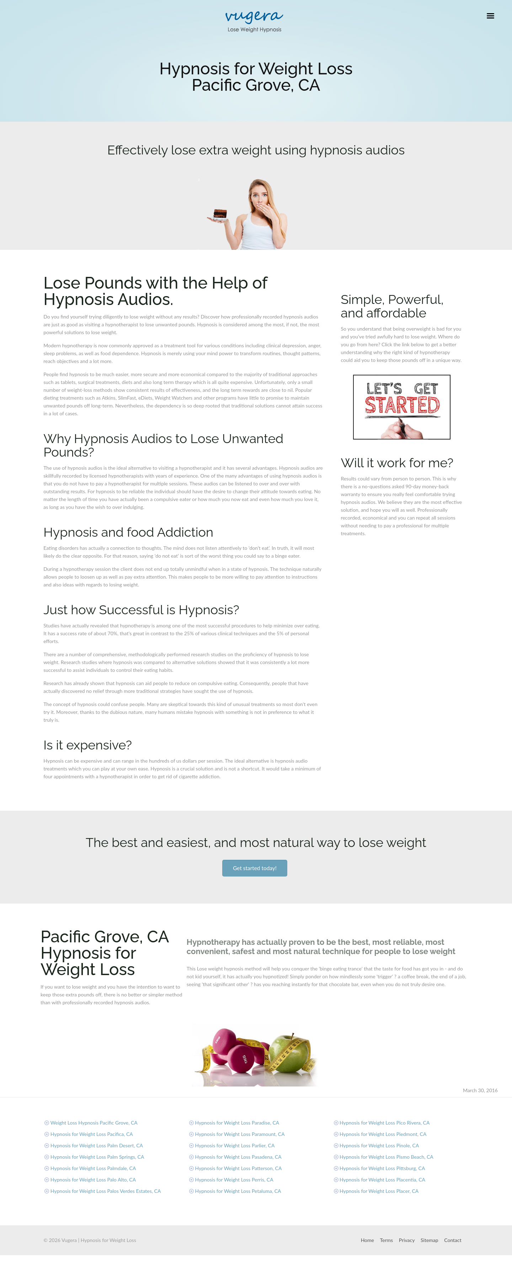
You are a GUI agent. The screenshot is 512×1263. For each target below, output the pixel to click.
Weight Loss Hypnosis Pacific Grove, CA (94, 1123)
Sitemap (429, 1240)
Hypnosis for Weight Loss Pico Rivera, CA (385, 1123)
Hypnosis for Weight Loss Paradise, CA (237, 1123)
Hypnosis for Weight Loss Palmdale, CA (93, 1168)
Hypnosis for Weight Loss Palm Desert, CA (96, 1145)
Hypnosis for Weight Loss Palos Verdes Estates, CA (105, 1191)
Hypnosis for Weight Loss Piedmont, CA (383, 1134)
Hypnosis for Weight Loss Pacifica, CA (91, 1134)
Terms (386, 1240)
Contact (453, 1240)
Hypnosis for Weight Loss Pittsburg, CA (382, 1168)
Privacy (407, 1240)
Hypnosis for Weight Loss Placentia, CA (382, 1180)
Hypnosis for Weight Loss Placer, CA (379, 1191)
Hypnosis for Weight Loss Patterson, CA (238, 1168)
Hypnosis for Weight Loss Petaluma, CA (238, 1191)
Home (367, 1240)
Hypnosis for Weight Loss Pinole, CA (379, 1145)
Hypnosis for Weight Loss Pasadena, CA (238, 1157)
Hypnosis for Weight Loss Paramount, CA (239, 1134)
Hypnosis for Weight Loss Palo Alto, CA (93, 1180)
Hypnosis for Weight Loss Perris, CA (234, 1180)
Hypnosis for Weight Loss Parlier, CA (234, 1145)
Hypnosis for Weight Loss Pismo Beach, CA (386, 1157)
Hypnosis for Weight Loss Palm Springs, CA (97, 1157)
